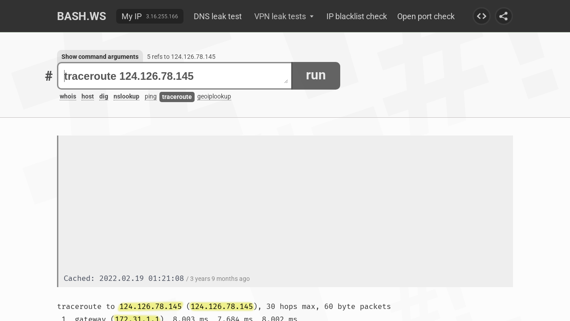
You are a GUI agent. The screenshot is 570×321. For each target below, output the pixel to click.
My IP (132, 16)
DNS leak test (218, 16)
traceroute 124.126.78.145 (176, 76)
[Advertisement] (288, 205)
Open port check (426, 16)
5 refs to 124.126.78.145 (181, 56)
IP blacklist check (356, 16)
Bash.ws (81, 16)
